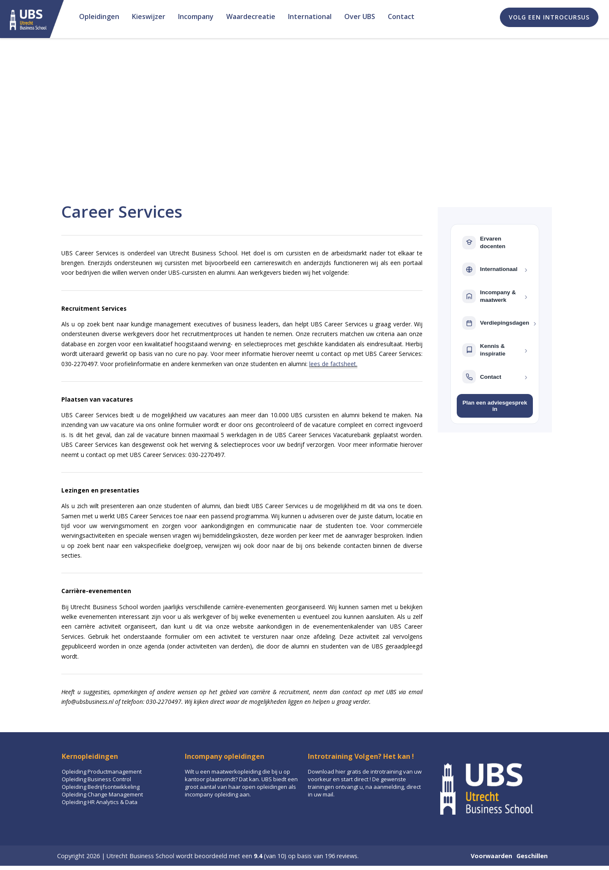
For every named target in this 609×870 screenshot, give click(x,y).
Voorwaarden (491, 856)
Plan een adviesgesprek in (494, 405)
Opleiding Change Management (102, 794)
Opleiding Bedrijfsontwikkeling (101, 787)
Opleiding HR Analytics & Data (99, 802)
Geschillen (532, 856)
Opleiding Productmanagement (102, 771)
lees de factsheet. (333, 364)
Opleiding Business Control (96, 779)
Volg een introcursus (549, 17)
